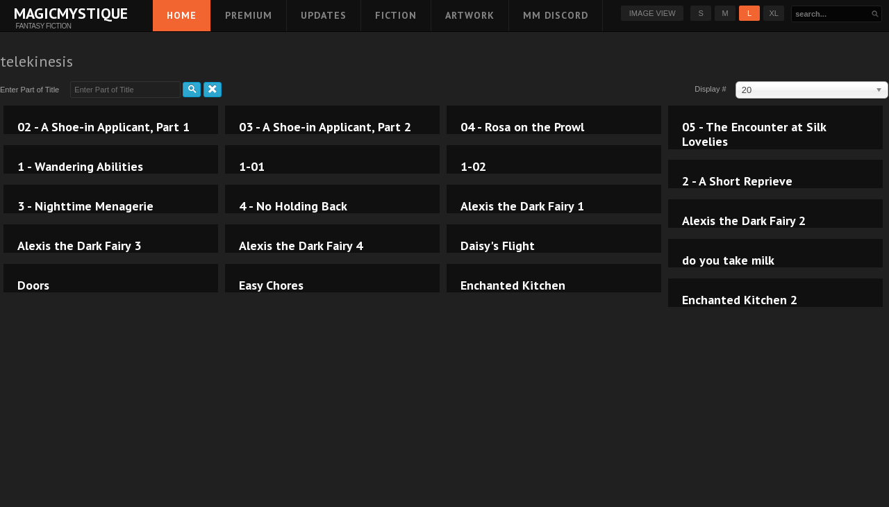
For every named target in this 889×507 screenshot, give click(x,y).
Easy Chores (271, 285)
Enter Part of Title (31, 89)
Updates (324, 15)
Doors (33, 285)
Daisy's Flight (497, 246)
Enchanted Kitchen (512, 285)
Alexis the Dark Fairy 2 (744, 220)
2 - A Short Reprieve (737, 181)
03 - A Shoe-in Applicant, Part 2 (325, 127)
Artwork (470, 15)
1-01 (252, 166)
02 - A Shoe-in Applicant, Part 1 (103, 127)
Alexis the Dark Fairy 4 (301, 246)
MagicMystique (43, 13)
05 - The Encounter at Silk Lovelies (754, 134)
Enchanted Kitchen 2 (739, 300)
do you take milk (728, 260)
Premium (248, 15)
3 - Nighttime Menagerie (85, 206)
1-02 (473, 166)
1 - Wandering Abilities (80, 166)
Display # (711, 89)
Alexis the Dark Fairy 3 (79, 246)
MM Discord (555, 15)
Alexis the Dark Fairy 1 (522, 206)
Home (182, 15)
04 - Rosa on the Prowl (522, 127)
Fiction (396, 15)
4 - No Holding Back (293, 206)
